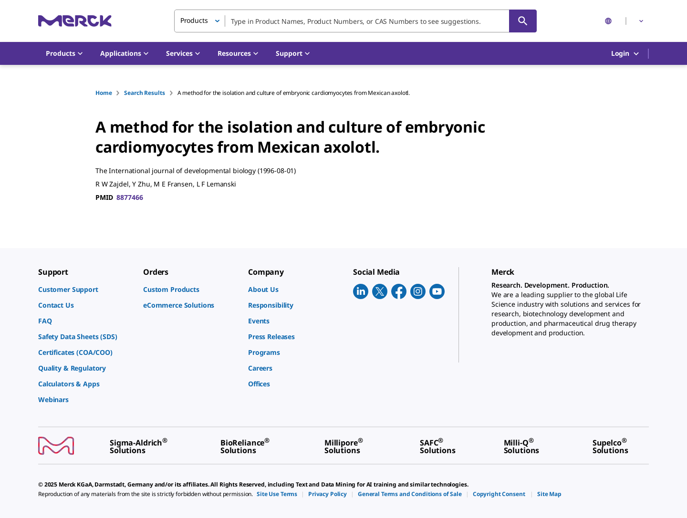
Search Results (144, 93)
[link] (86, 289)
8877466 (129, 197)
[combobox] (355, 21)
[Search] (523, 21)
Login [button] (625, 54)
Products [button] (194, 20)
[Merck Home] (75, 20)
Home (103, 93)
